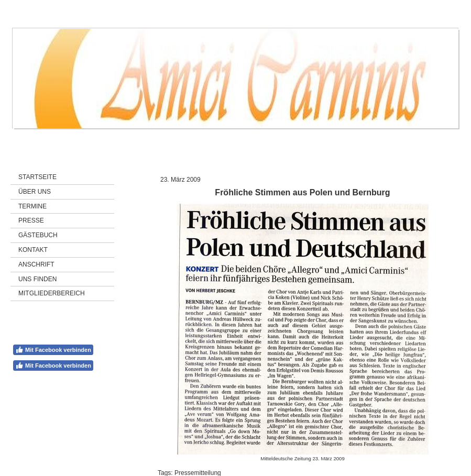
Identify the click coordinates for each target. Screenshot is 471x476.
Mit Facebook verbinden (53, 350)
